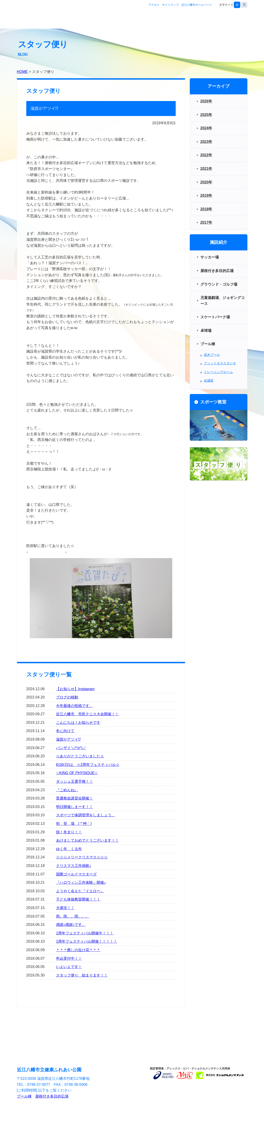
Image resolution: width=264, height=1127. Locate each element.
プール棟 (24, 1096)
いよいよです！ (69, 967)
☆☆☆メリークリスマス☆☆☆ (82, 857)
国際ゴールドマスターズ (76, 874)
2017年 (206, 222)
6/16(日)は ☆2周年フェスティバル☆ (87, 765)
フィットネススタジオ (220, 363)
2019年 (206, 195)
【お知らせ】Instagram (75, 689)
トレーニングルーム (218, 372)
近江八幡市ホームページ (196, 4)
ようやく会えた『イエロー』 (80, 891)
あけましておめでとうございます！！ (87, 840)
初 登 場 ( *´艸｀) (74, 824)
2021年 (206, 169)
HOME (22, 72)
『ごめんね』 (67, 790)
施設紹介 (172, 19)
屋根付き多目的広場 (51, 1096)
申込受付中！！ (69, 958)
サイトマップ (170, 4)
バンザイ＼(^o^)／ (71, 748)
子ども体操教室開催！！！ (78, 899)
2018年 (206, 209)
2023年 (206, 142)
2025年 (206, 115)
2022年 (206, 155)
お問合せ (232, 19)
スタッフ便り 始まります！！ (82, 975)
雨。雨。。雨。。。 (72, 916)
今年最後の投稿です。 (74, 706)
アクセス (153, 4)
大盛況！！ (65, 908)
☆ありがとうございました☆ (80, 756)
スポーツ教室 (202, 19)
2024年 (206, 128)
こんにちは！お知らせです (78, 722)
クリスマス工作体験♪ (73, 866)
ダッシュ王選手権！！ (74, 781)
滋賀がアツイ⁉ (68, 739)
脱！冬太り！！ (69, 832)
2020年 (206, 182)
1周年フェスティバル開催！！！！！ (86, 941)
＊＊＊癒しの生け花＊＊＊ (78, 950)
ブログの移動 (67, 697)
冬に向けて (65, 731)
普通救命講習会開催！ (74, 798)
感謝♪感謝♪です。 (71, 925)
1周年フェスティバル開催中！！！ (84, 933)
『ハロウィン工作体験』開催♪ (81, 882)
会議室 (209, 380)
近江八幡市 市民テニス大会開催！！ (87, 714)
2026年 (206, 101)
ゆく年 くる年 (69, 849)
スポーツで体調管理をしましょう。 (85, 815)
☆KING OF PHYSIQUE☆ (77, 773)
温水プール (212, 354)
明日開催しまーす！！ (74, 807)
